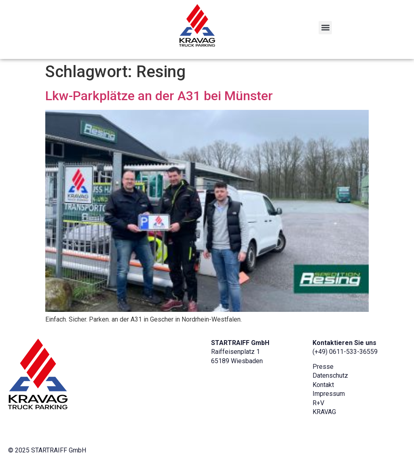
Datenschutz (330, 375)
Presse (323, 366)
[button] (325, 27)
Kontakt (323, 385)
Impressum (329, 393)
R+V (318, 403)
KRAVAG (324, 412)
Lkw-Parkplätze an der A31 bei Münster (159, 95)
